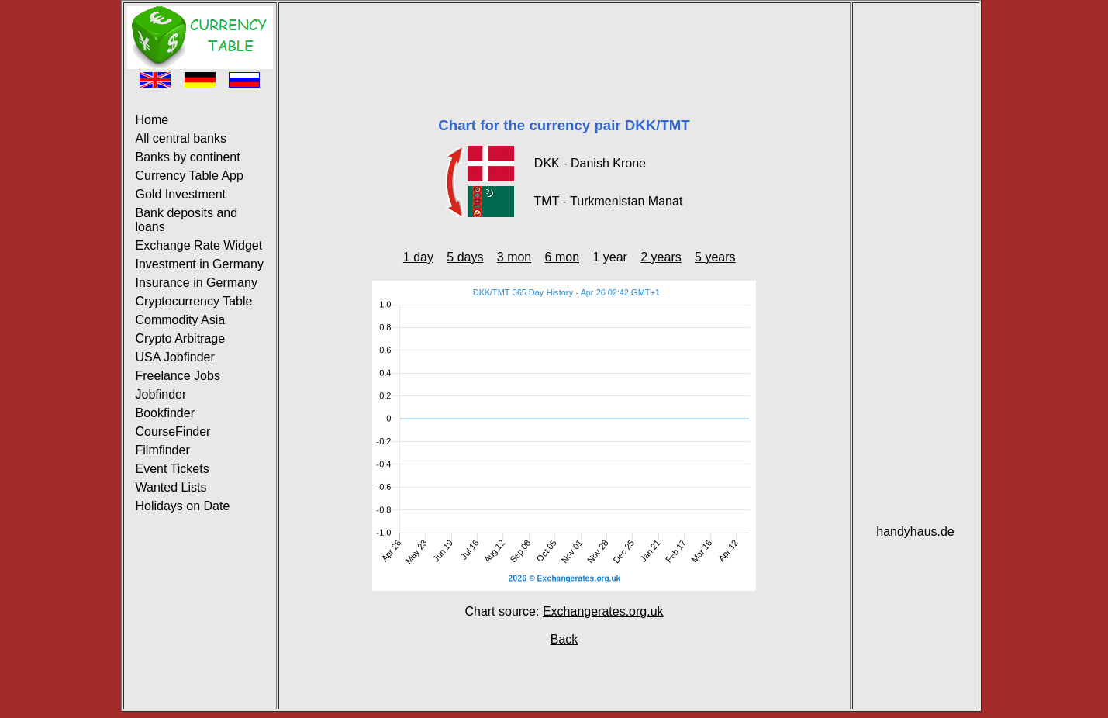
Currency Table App (189, 175)
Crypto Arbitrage (181, 338)
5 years (715, 257)
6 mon (562, 257)
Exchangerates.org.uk (603, 611)
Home (152, 119)
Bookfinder (165, 412)
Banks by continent (188, 157)
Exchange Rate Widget (199, 245)
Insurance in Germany (196, 282)
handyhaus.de (915, 531)
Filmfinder (163, 450)
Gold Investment (181, 194)
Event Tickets (172, 468)
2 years (660, 257)
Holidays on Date (183, 506)
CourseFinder (173, 431)
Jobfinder (161, 394)
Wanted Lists (171, 487)
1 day (418, 257)
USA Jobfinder (175, 357)
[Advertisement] (564, 41)
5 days (465, 257)
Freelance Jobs (178, 375)
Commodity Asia (181, 319)
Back (564, 639)
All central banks (181, 138)
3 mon (514, 257)
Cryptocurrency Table (194, 301)
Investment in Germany (200, 264)
